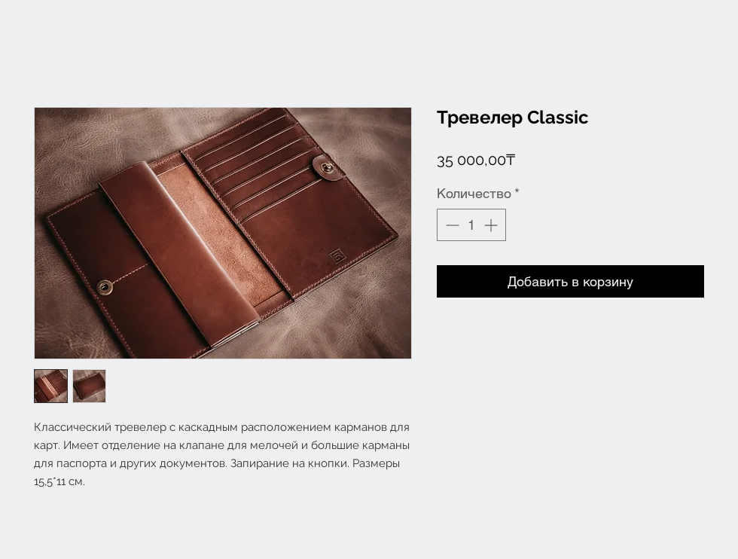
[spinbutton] (471, 224)
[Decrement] (450, 224)
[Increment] (492, 224)
